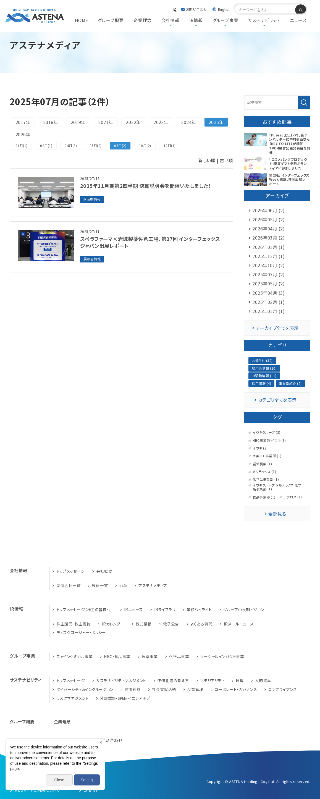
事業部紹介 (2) (290, 383)
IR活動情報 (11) (264, 375)
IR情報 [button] (196, 20)
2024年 (188, 122)
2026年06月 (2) (268, 210)
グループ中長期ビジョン (243, 609)
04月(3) (71, 145)
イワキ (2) (260, 448)
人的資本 (263, 680)
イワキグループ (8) (266, 432)
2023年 (160, 122)
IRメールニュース (239, 624)
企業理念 (142, 20)
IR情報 (16, 609)
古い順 (226, 160)
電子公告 (171, 624)
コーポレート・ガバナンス (236, 689)
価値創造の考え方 (173, 680)
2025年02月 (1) (268, 302)
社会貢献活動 (164, 689)
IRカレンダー (113, 624)
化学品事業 (179, 656)
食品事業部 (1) (264, 497)
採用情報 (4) (261, 383)
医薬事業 (150, 656)
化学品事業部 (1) (266, 479)
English (224, 9)
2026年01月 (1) (268, 247)
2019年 (78, 122)
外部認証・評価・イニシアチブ (125, 698)
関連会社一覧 (68, 585)
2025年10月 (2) (268, 265)
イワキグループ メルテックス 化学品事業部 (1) (277, 487)
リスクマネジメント (72, 698)
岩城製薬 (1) (262, 464)
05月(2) (96, 145)
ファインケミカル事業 (74, 656)
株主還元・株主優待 (73, 624)
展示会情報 (92, 258)
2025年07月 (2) (268, 274)
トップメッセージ (70, 571)
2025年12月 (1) (268, 256)
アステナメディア (152, 585)
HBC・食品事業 (117, 656)
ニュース (298, 20)
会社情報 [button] (170, 20)
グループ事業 (22, 656)
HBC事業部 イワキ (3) (269, 440)
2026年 (22, 134)
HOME (81, 20)
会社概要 (104, 571)
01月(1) (21, 145)
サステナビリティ (26, 680)
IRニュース (133, 609)
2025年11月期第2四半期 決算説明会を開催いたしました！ (145, 185)
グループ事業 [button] (225, 20)
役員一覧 (100, 585)
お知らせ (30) (262, 360)
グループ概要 (111, 20)
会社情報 (18, 570)
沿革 (123, 585)
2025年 (216, 122)
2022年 (133, 122)
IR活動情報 (92, 199)
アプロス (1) (293, 497)
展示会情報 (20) (264, 368)
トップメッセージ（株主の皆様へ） (84, 609)
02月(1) (46, 145)
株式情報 (144, 624)
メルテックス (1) (264, 472)
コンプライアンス (282, 689)
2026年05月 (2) (268, 219)
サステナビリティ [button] (264, 20)
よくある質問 (201, 624)
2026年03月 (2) (268, 237)
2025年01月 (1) (268, 311)
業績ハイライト (199, 609)
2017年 (22, 122)
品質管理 (195, 689)
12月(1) (170, 145)
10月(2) (145, 145)
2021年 (105, 122)
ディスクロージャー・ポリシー (81, 632)
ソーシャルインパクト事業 (222, 656)
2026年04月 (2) (268, 228)
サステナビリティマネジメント (121, 680)
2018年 (50, 122)
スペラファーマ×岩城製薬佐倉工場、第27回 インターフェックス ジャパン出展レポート (150, 242)
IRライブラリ (164, 609)
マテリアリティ (212, 680)
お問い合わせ (197, 9)
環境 (240, 680)
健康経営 (133, 689)
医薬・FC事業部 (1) (267, 456)
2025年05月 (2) (268, 283)
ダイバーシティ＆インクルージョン (84, 689)
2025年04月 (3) (268, 293)
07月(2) (120, 145)
